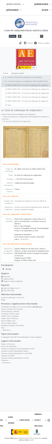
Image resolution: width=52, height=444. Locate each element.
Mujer (3, 300)
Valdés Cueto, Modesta (9, 318)
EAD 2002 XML (7, 290)
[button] (20, 43)
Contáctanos (24, 420)
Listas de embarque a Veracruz (12, 297)
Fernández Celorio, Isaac (10, 314)
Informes (5, 276)
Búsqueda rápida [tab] (18, 73)
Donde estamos (11, 420)
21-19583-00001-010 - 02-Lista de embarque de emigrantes (27, 89)
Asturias (4, 349)
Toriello (11, 356)
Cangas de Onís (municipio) (19, 349)
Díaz (3, 328)
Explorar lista (7, 279)
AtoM (31, 440)
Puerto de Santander (9, 346)
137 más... (8, 105)
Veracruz (11, 344)
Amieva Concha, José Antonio (12, 309)
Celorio (26, 358)
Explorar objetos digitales (12, 281)
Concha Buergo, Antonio (10, 311)
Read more (25, 239)
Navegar (12, 36)
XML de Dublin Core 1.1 (10, 288)
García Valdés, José (8, 321)
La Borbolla (28, 353)
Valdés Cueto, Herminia (9, 316)
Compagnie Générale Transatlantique (15, 337)
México (3, 344)
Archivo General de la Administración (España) (18, 114)
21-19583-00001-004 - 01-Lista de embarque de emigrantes (27, 85)
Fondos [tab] (5, 73)
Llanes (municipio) (15, 351)
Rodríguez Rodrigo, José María (12, 325)
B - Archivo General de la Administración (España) (23, 77)
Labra (32, 349)
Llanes (26, 351)
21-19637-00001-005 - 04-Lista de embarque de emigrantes (27, 97)
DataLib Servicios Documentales (30, 438)
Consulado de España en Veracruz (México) (30, 201)
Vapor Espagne (36, 337)
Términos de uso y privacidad (38, 420)
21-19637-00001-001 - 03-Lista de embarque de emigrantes (27, 93)
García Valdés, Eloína (9, 323)
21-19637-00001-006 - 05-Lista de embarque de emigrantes (27, 101)
